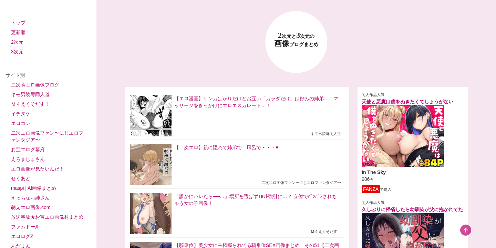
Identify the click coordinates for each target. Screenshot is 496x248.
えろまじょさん (28, 159)
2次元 (17, 42)
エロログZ (22, 236)
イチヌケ (20, 113)
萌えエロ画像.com (30, 207)
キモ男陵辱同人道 (30, 94)
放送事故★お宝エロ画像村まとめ (47, 217)
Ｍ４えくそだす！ (30, 104)
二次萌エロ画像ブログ (35, 84)
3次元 (17, 51)
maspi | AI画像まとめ (33, 188)
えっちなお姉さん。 (32, 197)
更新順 (18, 32)
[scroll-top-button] (465, 230)
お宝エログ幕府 (28, 149)
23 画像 (296, 40)
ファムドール (25, 226)
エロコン (20, 123)
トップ (18, 22)
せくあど (20, 178)
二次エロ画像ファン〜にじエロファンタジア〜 (47, 136)
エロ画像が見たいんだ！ (37, 169)
